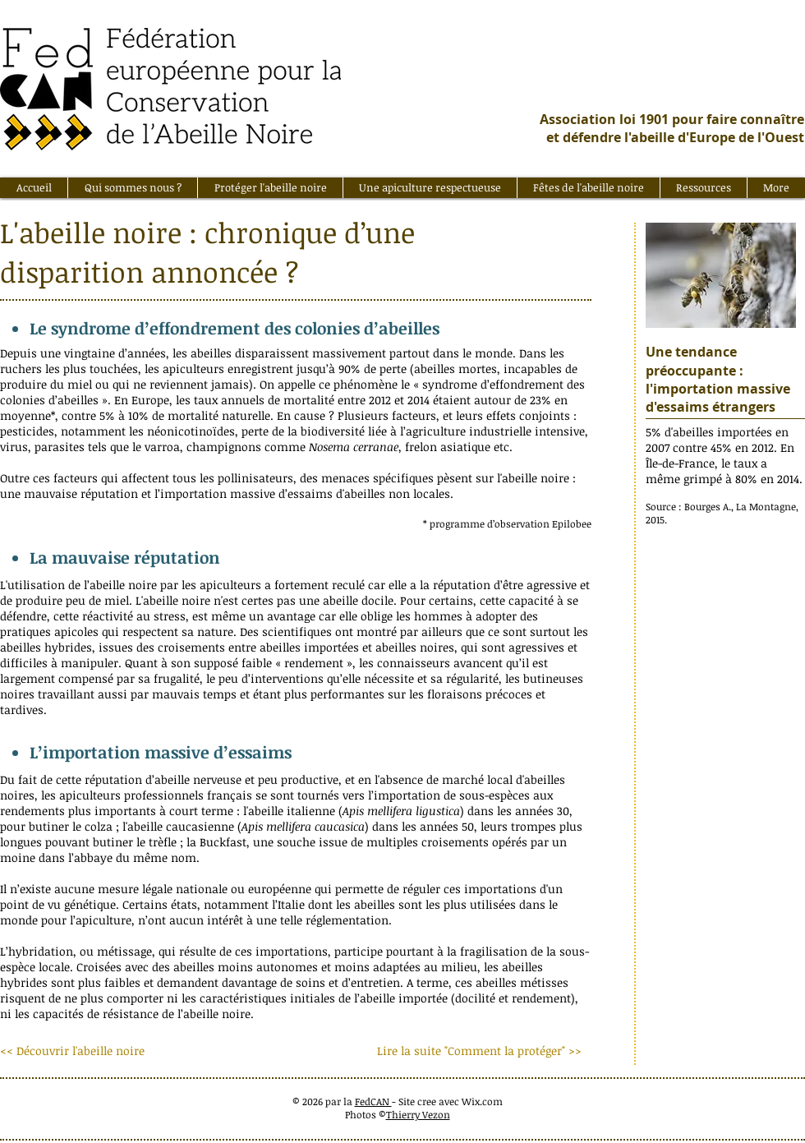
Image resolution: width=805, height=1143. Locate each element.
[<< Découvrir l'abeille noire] (77, 1051)
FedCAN (373, 1101)
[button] (132, 187)
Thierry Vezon (418, 1114)
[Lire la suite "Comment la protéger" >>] (479, 1051)
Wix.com (482, 1101)
